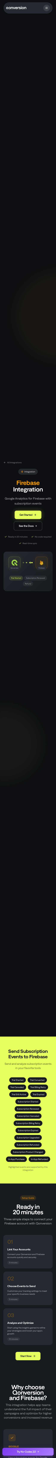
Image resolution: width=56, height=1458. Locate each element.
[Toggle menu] (46, 8)
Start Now (28, 1356)
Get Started (28, 514)
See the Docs (28, 526)
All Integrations (13, 462)
